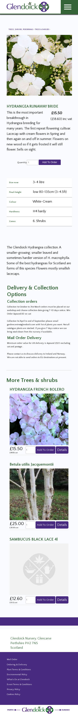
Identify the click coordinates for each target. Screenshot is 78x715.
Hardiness (14, 212)
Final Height (15, 192)
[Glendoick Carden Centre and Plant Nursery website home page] (28, 6)
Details (62, 450)
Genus (12, 221)
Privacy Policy (13, 689)
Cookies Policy (13, 694)
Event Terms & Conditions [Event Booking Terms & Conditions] (19, 684)
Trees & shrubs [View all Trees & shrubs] (42, 29)
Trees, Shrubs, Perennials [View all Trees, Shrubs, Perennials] (21, 29)
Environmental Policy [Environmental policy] (17, 674)
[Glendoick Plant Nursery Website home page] (39, 709)
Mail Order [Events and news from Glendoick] (12, 659)
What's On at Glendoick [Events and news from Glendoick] (18, 679)
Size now (14, 182)
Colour (12, 202)
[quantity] (32, 162)
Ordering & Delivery (17, 664)
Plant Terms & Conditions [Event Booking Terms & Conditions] (19, 669)
